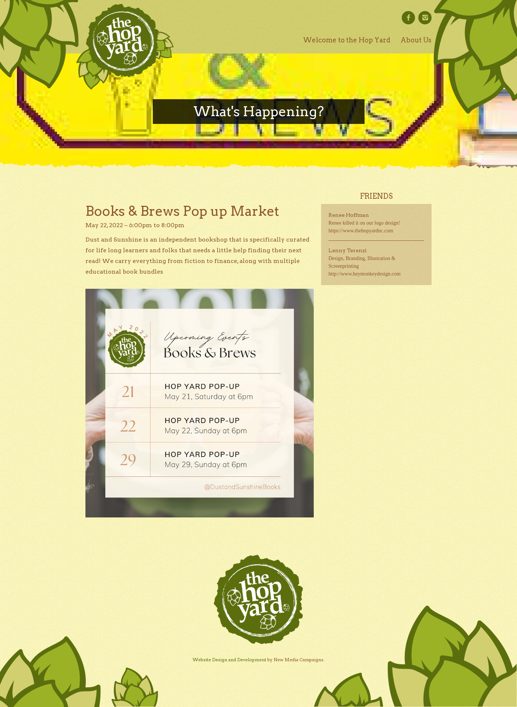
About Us (416, 40)
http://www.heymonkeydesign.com (364, 274)
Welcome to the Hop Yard (346, 40)
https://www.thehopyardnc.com (360, 230)
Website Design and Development (229, 659)
